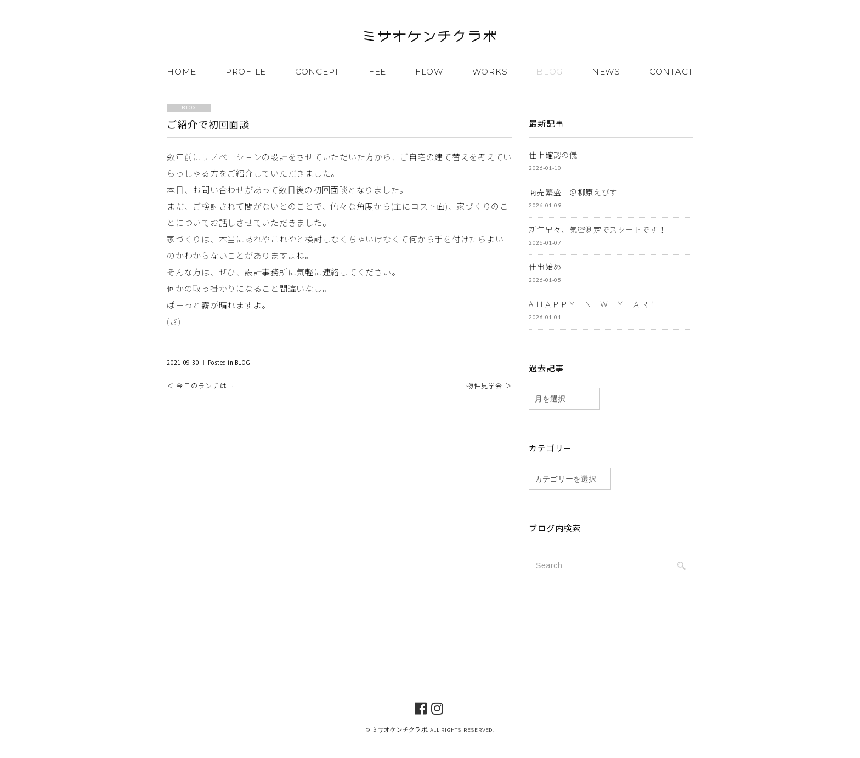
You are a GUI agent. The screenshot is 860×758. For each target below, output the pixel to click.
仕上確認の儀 (553, 154)
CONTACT (671, 71)
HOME (181, 71)
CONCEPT (317, 71)
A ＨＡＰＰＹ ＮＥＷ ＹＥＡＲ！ (593, 303)
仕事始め (545, 266)
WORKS (490, 71)
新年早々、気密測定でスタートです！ (597, 229)
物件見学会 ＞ (489, 385)
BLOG (549, 71)
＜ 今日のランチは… (200, 385)
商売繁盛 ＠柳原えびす (573, 191)
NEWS (606, 71)
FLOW (429, 71)
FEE (377, 71)
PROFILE (245, 71)
